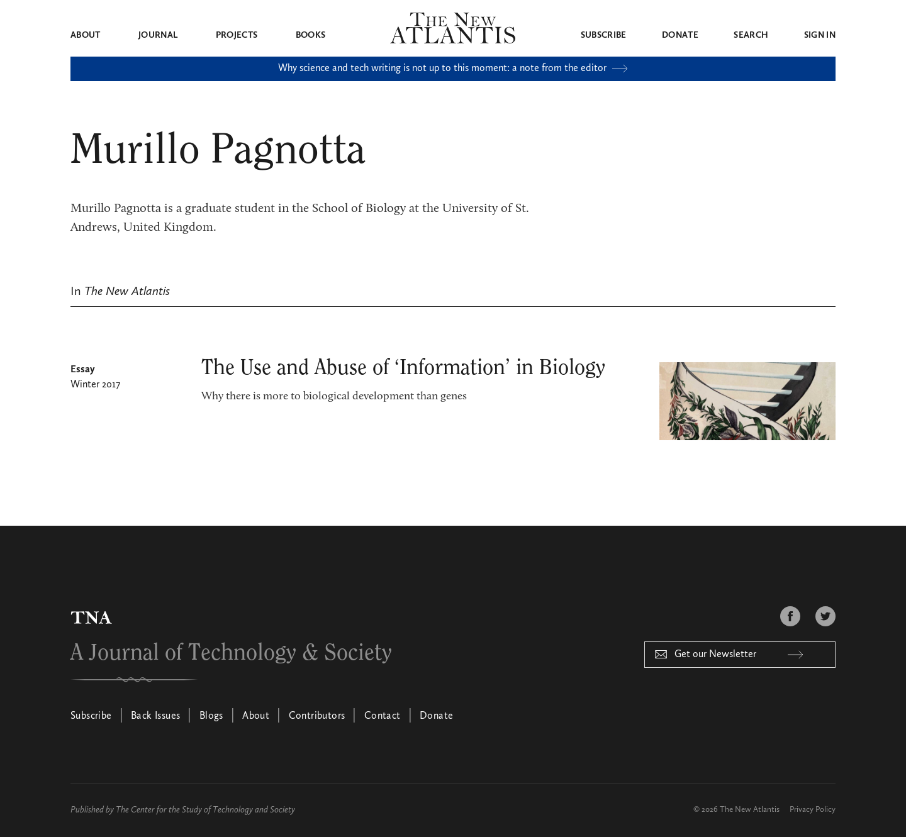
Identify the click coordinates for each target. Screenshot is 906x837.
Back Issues (155, 716)
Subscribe (604, 35)
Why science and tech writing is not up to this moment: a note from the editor (453, 69)
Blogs (211, 716)
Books (311, 35)
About (85, 35)
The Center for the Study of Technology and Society (205, 810)
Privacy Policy (813, 810)
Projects (237, 35)
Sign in (820, 35)
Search (751, 35)
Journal (157, 35)
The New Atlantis (750, 810)
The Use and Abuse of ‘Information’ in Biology (403, 368)
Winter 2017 (95, 385)
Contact (382, 716)
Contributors (317, 716)
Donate (680, 35)
